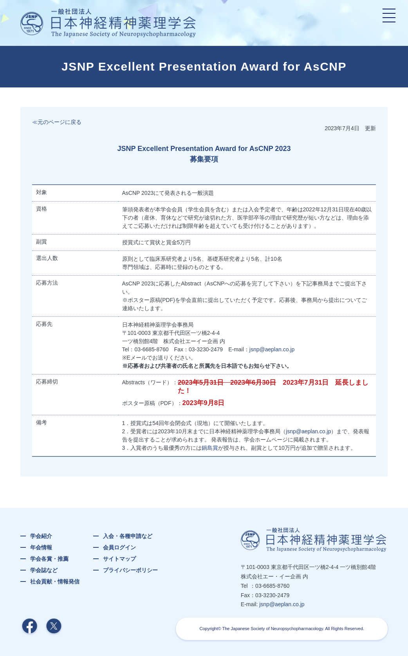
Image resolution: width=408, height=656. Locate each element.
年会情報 (41, 547)
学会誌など (44, 570)
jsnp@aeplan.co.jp (271, 349)
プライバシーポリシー (130, 570)
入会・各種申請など (127, 536)
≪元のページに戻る (56, 122)
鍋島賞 (210, 448)
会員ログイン (119, 547)
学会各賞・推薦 (49, 559)
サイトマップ (119, 559)
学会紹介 (41, 536)
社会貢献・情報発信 (54, 581)
